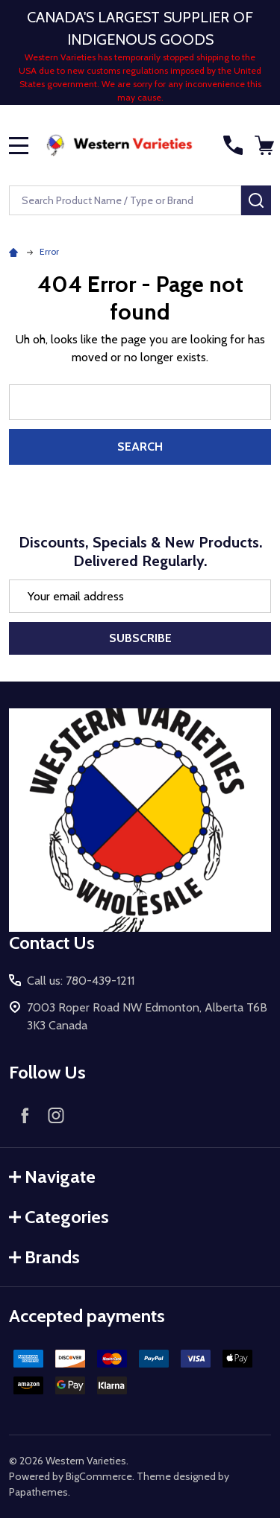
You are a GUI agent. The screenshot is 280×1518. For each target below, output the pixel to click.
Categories (59, 1217)
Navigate (52, 1176)
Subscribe (140, 638)
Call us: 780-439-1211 (80, 981)
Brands (44, 1257)
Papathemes (38, 1492)
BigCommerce (99, 1476)
